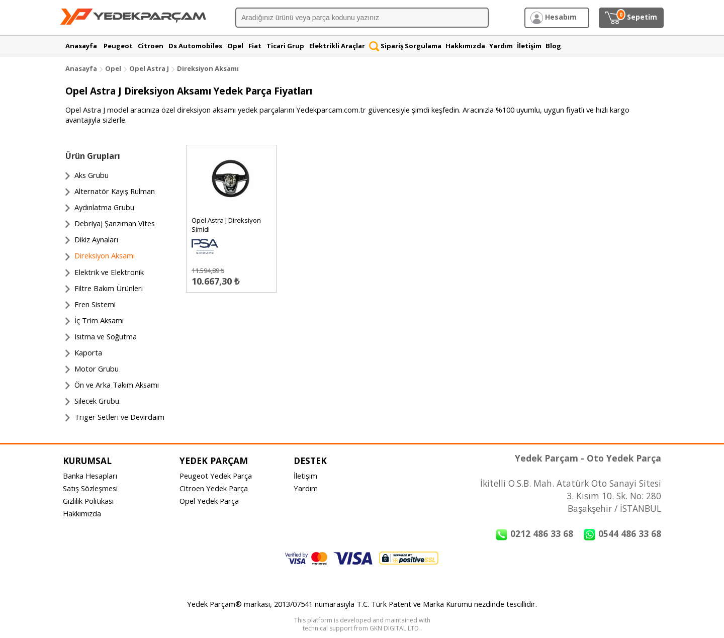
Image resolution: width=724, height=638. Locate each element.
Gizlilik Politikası (88, 501)
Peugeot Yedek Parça (215, 476)
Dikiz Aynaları (96, 239)
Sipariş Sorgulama (405, 45)
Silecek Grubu (96, 401)
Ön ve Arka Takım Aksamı (116, 385)
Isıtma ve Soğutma (105, 336)
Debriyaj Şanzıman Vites (114, 223)
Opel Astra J (149, 68)
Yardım (306, 488)
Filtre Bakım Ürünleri (108, 288)
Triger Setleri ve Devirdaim (119, 417)
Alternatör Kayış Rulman (114, 191)
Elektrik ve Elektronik (109, 272)
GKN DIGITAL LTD (395, 628)
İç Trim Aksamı (99, 320)
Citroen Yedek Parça (213, 488)
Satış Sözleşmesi (90, 488)
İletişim (305, 476)
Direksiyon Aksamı (208, 68)
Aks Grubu (91, 175)
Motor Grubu (96, 368)
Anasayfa (81, 68)
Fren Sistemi (95, 304)
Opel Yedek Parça (209, 501)
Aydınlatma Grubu (104, 207)
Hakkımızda (82, 513)
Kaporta (88, 352)
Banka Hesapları (90, 476)
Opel (113, 68)
